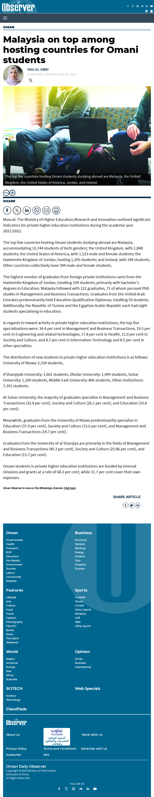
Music (9, 634)
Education (12, 556)
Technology (13, 699)
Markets (80, 544)
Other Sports (83, 626)
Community (13, 576)
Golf (77, 617)
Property (80, 564)
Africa (9, 675)
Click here (70, 488)
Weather (11, 580)
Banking (80, 548)
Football (80, 597)
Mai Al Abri (38, 70)
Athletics (80, 613)
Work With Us (92, 735)
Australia (11, 679)
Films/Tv (11, 626)
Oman (8, 27)
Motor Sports (83, 609)
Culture (10, 605)
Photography (14, 621)
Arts (8, 601)
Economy (81, 540)
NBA (78, 621)
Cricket (79, 605)
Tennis (79, 601)
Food (9, 609)
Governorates (14, 540)
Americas (12, 662)
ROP (9, 552)
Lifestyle (11, 597)
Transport (12, 548)
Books (10, 630)
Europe (10, 667)
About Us (13, 735)
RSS (46, 755)
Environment (14, 564)
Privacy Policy (16, 748)
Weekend (12, 642)
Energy (79, 552)
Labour (10, 572)
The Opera (12, 638)
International (83, 667)
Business (80, 662)
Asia (8, 671)
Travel (9, 613)
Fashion (11, 617)
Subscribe (13, 755)
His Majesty (13, 560)
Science (11, 695)
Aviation (80, 556)
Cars (77, 560)
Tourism (11, 568)
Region (10, 658)
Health (10, 544)
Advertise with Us (94, 748)
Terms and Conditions (60, 748)
